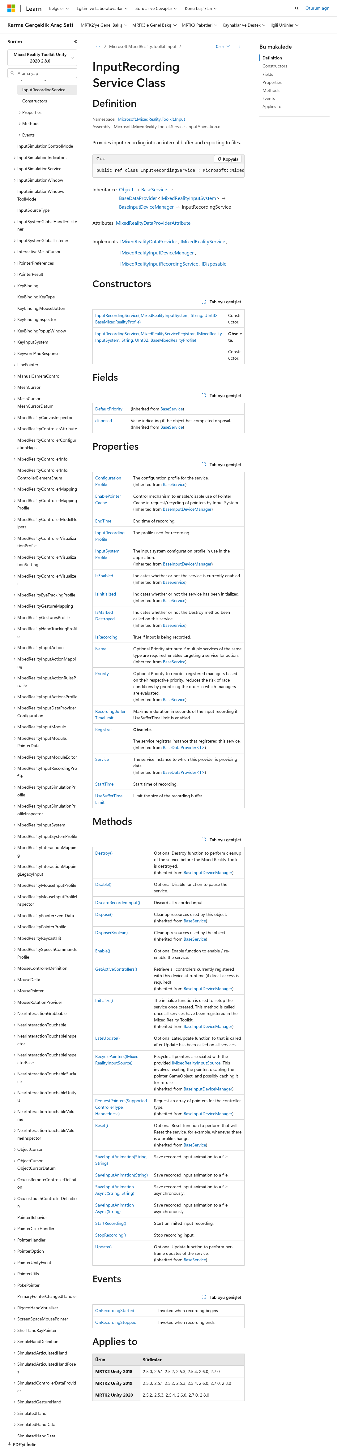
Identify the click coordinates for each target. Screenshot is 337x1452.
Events (268, 98)
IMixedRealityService (203, 241)
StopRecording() (110, 1235)
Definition (272, 58)
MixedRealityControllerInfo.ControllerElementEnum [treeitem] (42, 474)
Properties (272, 82)
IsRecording (106, 637)
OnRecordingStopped (115, 1322)
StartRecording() (110, 1223)
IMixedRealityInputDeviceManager (157, 252)
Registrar (103, 729)
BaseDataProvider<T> (184, 747)
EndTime (103, 521)
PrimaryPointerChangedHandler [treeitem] (47, 1296)
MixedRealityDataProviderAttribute (153, 222)
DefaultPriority (108, 409)
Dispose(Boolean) (111, 932)
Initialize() (104, 1000)
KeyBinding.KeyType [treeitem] (36, 297)
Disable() (103, 884)
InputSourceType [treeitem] (33, 210)
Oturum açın (317, 8)
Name (100, 649)
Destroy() (104, 853)
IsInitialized (105, 594)
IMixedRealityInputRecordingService (159, 263)
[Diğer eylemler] (239, 46)
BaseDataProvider (138, 198)
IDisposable (214, 263)
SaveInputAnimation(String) (121, 1175)
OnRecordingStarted (114, 1310)
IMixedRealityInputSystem (188, 198)
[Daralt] (75, 41)
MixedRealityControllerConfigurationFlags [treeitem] (46, 444)
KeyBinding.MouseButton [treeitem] (41, 308)
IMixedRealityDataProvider (148, 241)
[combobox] (42, 58)
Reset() (101, 1125)
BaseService (154, 189)
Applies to (271, 106)
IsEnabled (104, 576)
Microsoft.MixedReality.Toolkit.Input (143, 46)
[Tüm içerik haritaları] (97, 46)
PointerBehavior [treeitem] (32, 1217)
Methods (270, 90)
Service (102, 759)
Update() (103, 1247)
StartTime (104, 784)
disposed (103, 420)
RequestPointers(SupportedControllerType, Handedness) (121, 1107)
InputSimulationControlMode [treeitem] (45, 146)
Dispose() (104, 914)
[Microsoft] (11, 8)
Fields (267, 74)
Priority (102, 673)
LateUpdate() (107, 1038)
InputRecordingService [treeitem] (43, 90)
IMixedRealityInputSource (196, 1063)
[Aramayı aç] (297, 8)
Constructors (274, 66)
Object (126, 189)
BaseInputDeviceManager (146, 206)
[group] (168, 171)
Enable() (102, 951)
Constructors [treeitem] (34, 101)
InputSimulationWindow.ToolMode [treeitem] (40, 195)
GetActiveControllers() (116, 969)
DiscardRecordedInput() (117, 902)
